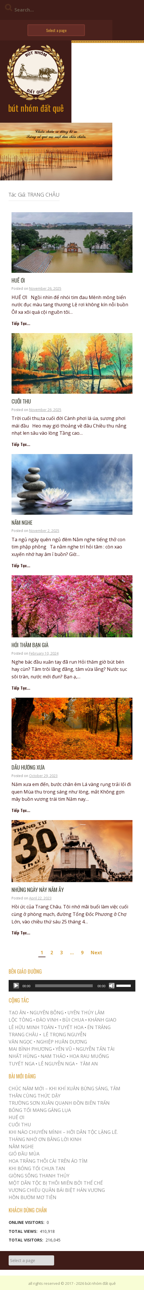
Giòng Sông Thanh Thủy (39, 1176)
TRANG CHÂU (23, 1034)
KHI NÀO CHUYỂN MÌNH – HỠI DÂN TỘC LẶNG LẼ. (63, 1132)
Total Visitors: (26, 1240)
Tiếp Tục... (21, 323)
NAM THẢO (53, 1056)
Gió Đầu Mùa (24, 1154)
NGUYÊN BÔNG (47, 1012)
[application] (72, 986)
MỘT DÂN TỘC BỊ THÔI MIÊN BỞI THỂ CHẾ (56, 1183)
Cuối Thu (21, 401)
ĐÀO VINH (47, 1020)
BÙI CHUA (73, 1020)
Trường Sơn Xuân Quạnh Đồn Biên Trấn (59, 1103)
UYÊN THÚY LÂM (85, 1012)
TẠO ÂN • (19, 1012)
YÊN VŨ (64, 1049)
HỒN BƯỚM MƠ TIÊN (32, 1197)
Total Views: (24, 1231)
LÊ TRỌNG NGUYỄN (64, 1034)
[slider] (64, 985)
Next (96, 952)
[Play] (16, 986)
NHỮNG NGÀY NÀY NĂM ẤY (38, 889)
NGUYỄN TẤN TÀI (95, 1049)
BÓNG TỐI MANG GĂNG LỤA (40, 1110)
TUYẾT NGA (22, 1064)
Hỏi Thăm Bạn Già (30, 645)
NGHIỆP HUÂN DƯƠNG (61, 1042)
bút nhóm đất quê (36, 107)
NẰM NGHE (22, 522)
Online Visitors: (27, 1222)
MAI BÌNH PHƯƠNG (30, 1049)
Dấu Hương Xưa (28, 767)
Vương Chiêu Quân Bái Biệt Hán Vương (57, 1190)
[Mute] (112, 986)
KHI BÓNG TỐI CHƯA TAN (37, 1168)
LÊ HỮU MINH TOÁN (31, 1027)
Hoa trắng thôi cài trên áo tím (48, 1161)
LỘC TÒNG (20, 1020)
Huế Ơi (18, 280)
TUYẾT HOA (71, 1027)
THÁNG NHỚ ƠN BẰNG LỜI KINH (45, 1139)
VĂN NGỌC (21, 1042)
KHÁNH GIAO (102, 1020)
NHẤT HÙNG (23, 1056)
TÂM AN (89, 1064)
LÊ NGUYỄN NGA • (57, 1064)
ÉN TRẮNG (99, 1027)
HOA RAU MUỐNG (88, 1056)
